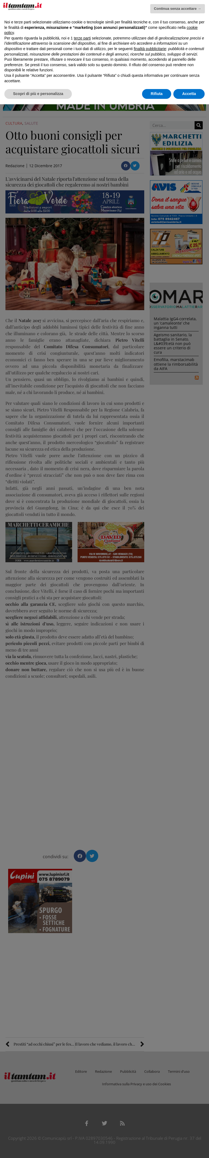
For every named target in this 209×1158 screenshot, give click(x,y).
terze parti (82, 38)
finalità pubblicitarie (150, 49)
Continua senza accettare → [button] (177, 9)
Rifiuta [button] (157, 93)
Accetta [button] (189, 93)
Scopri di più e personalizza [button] (38, 93)
